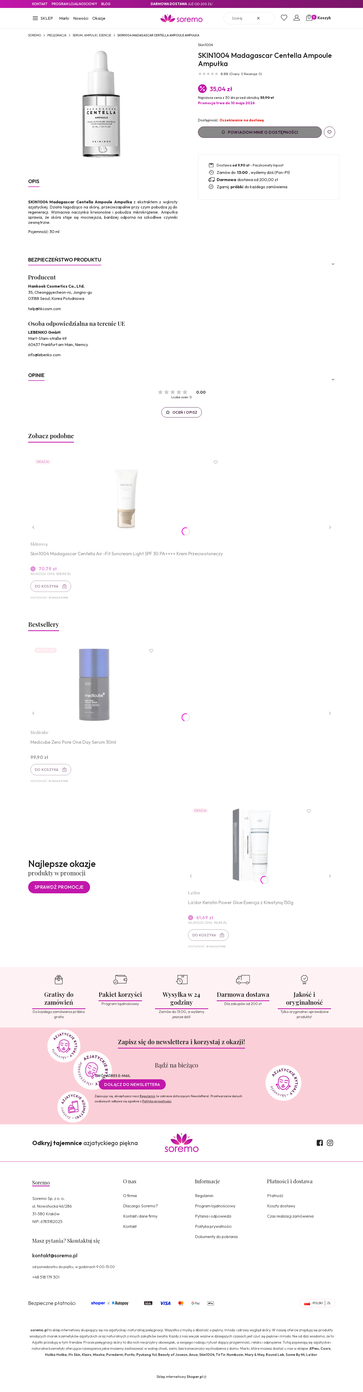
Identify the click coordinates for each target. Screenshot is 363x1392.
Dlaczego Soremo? (140, 1214)
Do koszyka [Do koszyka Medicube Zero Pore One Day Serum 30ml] (48, 774)
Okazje (98, 18)
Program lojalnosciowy (74, 4)
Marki (64, 18)
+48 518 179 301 (45, 1285)
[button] (42, 18)
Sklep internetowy (180, 1385)
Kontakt (40, 4)
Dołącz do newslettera (132, 1093)
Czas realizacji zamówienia (290, 1224)
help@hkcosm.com (44, 308)
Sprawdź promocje (59, 894)
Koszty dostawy (281, 1214)
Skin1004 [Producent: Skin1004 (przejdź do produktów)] (205, 45)
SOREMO (34, 35)
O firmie (130, 1204)
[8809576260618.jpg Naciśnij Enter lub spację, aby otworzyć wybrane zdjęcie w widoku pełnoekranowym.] (103, 107)
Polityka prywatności (213, 1235)
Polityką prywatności (156, 1110)
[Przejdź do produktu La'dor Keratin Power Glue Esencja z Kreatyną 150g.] (253, 852)
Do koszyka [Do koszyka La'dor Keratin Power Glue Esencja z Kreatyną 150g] (206, 942)
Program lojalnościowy (215, 1214)
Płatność (275, 1204)
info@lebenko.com (44, 354)
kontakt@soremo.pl (54, 1264)
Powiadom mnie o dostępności (259, 132)
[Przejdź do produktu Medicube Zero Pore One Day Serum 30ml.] (96, 689)
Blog (106, 4)
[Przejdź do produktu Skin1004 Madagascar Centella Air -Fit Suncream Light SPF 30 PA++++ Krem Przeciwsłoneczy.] (128, 498)
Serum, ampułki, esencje (92, 35)
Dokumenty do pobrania (216, 1245)
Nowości (80, 18)
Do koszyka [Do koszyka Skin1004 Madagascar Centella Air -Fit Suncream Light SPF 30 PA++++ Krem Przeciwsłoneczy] (48, 587)
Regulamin (147, 1105)
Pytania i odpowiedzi (213, 1224)
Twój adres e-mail (112, 1084)
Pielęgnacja (57, 35)
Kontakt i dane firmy (140, 1224)
